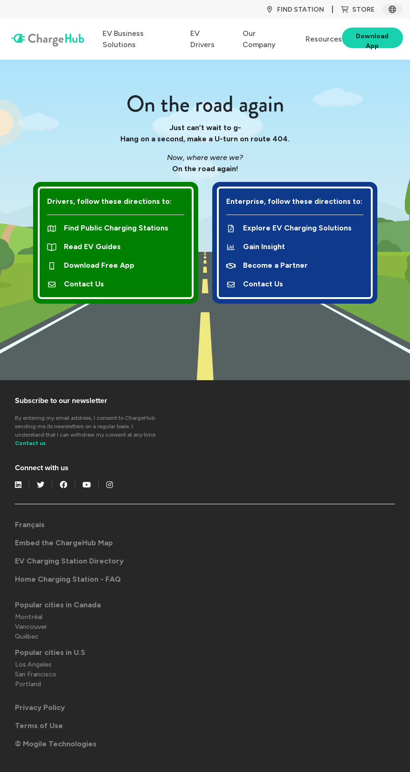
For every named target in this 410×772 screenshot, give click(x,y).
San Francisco (35, 674)
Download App (372, 40)
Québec (27, 636)
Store (358, 10)
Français (30, 524)
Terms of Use (39, 725)
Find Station (295, 10)
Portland (28, 684)
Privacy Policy (40, 707)
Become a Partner (267, 265)
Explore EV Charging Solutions (289, 227)
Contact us (30, 443)
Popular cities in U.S (50, 652)
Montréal (28, 617)
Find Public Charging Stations (108, 227)
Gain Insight (255, 246)
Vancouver (31, 627)
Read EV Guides (84, 246)
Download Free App (91, 265)
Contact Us (75, 283)
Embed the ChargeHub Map (64, 542)
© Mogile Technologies (56, 743)
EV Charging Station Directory (69, 560)
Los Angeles (33, 664)
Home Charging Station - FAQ (68, 579)
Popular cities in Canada (58, 604)
